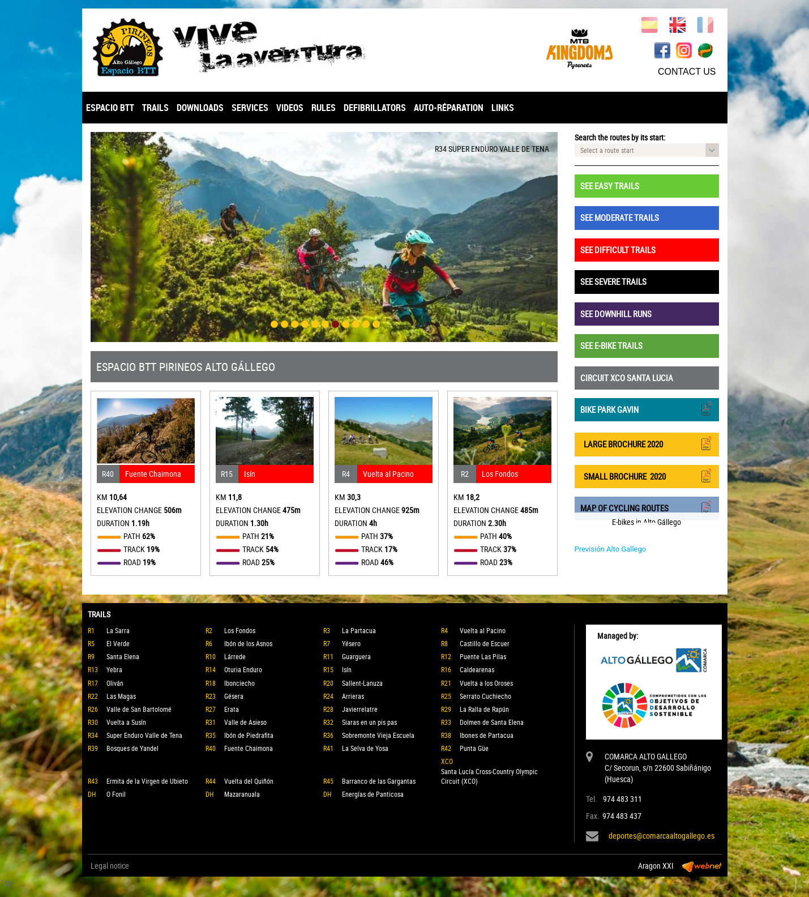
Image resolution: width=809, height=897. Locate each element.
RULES (323, 107)
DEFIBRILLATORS (375, 107)
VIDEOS (289, 107)
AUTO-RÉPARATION (448, 107)
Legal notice (110, 865)
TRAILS (155, 107)
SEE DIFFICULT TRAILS (618, 249)
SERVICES (250, 107)
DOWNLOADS (200, 107)
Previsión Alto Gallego (611, 549)
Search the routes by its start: (620, 137)
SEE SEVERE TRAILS (613, 281)
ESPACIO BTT (110, 107)
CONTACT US (687, 71)
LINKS (502, 107)
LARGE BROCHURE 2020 (646, 443)
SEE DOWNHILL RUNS (616, 313)
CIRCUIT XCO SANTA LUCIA (626, 377)
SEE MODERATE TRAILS (619, 217)
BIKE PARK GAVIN (646, 408)
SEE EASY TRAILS (609, 185)
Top (5, 882)
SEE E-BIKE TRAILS (611, 345)
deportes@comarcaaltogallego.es (661, 835)
